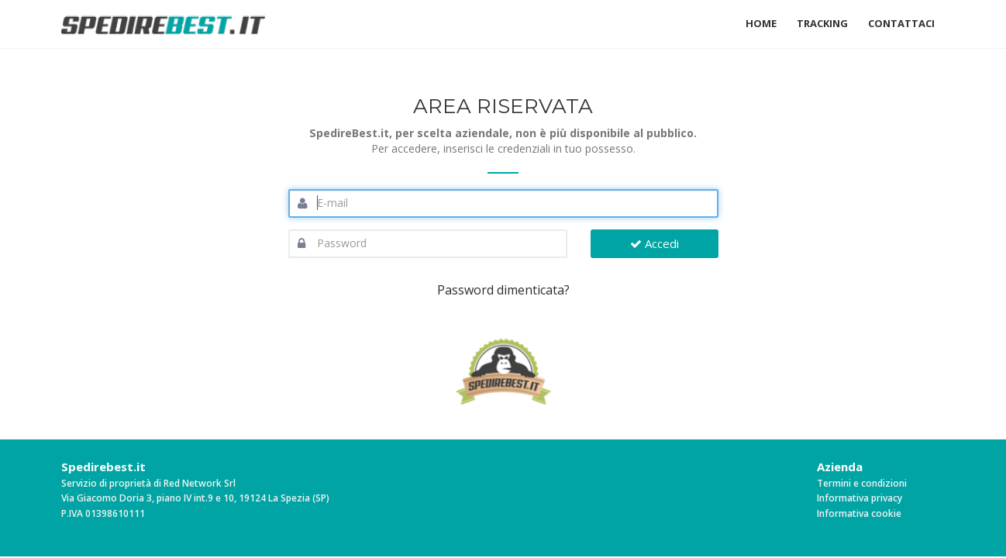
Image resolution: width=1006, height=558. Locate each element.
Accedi (654, 243)
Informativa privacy (859, 498)
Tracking (822, 23)
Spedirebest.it (103, 466)
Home (761, 23)
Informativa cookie (859, 513)
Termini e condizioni (862, 483)
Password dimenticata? (503, 289)
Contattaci (901, 23)
